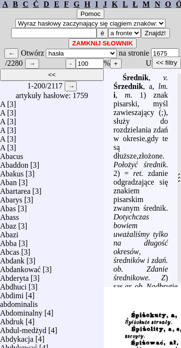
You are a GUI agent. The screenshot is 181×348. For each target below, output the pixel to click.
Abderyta (14, 276)
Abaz (8, 223)
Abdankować (20, 267)
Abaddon (14, 163)
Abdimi (12, 293)
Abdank (12, 258)
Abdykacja (16, 337)
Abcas (9, 250)
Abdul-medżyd (23, 328)
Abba (8, 241)
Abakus (12, 171)
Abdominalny (21, 310)
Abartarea (15, 189)
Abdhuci (13, 284)
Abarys (11, 197)
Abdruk (12, 319)
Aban (8, 180)
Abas (8, 206)
